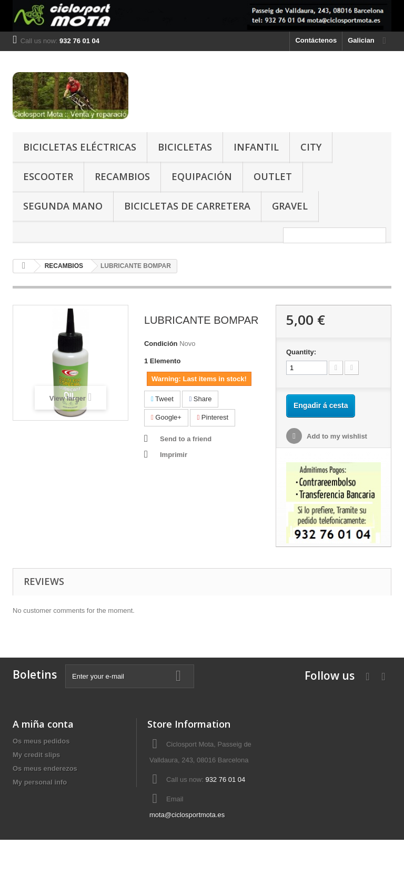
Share (200, 399)
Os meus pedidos (41, 741)
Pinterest (212, 417)
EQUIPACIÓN (201, 176)
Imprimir (173, 455)
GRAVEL (290, 206)
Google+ (166, 417)
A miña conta (43, 724)
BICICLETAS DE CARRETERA (187, 206)
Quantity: (301, 352)
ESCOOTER (48, 176)
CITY (310, 147)
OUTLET (273, 176)
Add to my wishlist (336, 436)
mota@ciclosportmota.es (187, 815)
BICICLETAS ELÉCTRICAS (79, 147)
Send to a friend (185, 439)
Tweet (162, 399)
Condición (161, 343)
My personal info (40, 782)
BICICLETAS (185, 147)
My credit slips (36, 755)
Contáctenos (316, 40)
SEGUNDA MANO (63, 206)
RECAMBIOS (122, 176)
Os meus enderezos (45, 768)
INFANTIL (256, 147)
